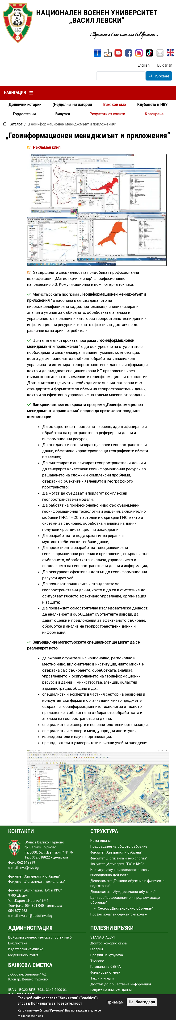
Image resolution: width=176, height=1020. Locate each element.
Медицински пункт (23, 955)
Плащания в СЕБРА (105, 967)
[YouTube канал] (118, 53)
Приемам (115, 1002)
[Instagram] (139, 53)
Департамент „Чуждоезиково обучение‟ (122, 892)
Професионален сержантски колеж (118, 914)
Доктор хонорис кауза (108, 943)
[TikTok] (149, 53)
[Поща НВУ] (160, 53)
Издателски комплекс (25, 949)
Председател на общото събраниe (118, 847)
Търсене (161, 76)
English (144, 65)
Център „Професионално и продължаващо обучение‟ (125, 900)
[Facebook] (128, 53)
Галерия (96, 949)
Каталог (15, 124)
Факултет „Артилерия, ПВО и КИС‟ (117, 864)
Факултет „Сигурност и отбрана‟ (116, 853)
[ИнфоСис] (97, 53)
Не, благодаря (142, 1002)
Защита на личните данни (111, 990)
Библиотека (17, 943)
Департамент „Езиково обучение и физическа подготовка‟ (127, 883)
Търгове (97, 961)
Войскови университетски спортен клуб (40, 937)
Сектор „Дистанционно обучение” (125, 909)
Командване (100, 841)
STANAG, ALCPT (103, 937)
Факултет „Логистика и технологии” (118, 858)
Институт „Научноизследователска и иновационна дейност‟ (120, 872)
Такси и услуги (102, 978)
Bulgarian (164, 65)
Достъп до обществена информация (120, 984)
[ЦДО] (108, 53)
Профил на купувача (106, 955)
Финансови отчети (105, 973)
